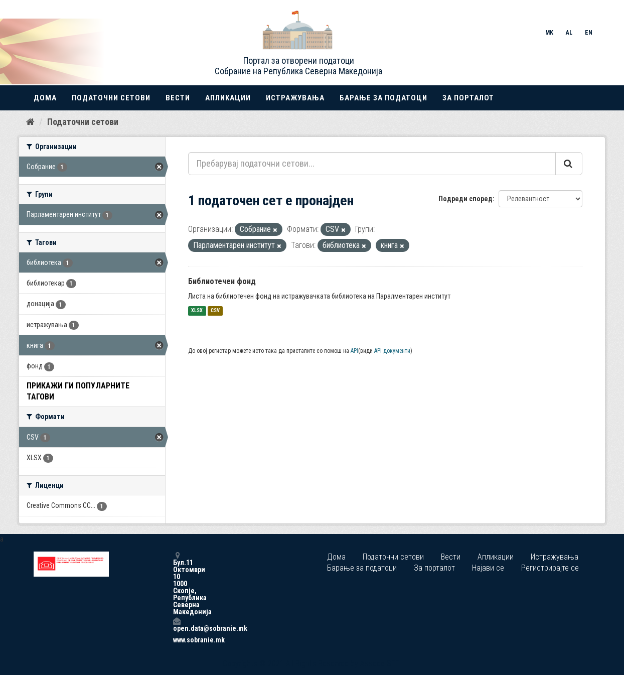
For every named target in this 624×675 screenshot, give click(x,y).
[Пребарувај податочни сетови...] (372, 163)
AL (569, 32)
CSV (215, 311)
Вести (178, 97)
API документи (392, 350)
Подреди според (465, 199)
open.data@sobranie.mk (176, 624)
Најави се (488, 568)
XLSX (197, 311)
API (354, 350)
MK (549, 32)
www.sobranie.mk (176, 639)
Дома (45, 97)
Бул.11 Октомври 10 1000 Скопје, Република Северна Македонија (176, 583)
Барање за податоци (383, 97)
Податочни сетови (111, 97)
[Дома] (30, 122)
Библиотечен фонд (222, 281)
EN (588, 32)
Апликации (228, 97)
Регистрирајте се (550, 568)
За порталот (468, 97)
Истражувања (295, 97)
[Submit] (568, 163)
